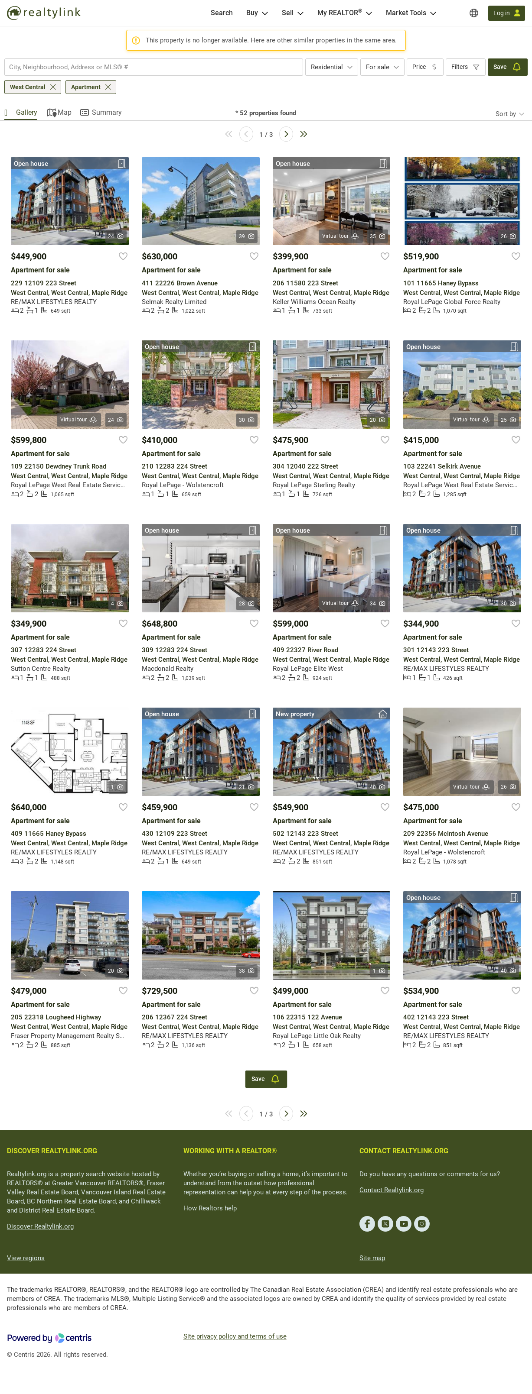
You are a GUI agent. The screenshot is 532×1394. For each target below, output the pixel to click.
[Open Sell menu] (300, 13)
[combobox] (153, 67)
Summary (107, 112)
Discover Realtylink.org (40, 1226)
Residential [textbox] (327, 67)
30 (247, 420)
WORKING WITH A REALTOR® (230, 1151)
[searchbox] (148, 67)
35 (378, 236)
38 (247, 971)
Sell (288, 13)
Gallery (26, 112)
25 (509, 420)
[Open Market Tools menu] (433, 13)
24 (116, 236)
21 (247, 787)
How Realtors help (210, 1208)
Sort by (506, 114)
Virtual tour (340, 236)
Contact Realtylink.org (391, 1190)
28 (247, 604)
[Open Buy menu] (264, 13)
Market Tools (406, 13)
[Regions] (474, 13)
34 (378, 604)
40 (378, 787)
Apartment (86, 87)
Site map (372, 1258)
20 (378, 420)
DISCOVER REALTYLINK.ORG (52, 1151)
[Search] (221, 13)
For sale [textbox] (377, 67)
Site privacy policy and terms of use (235, 1336)
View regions (26, 1258)
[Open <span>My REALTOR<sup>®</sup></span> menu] (369, 13)
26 (509, 236)
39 (247, 236)
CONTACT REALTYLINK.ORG (403, 1151)
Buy (252, 13)
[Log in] (506, 13)
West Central (28, 87)
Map (65, 112)
